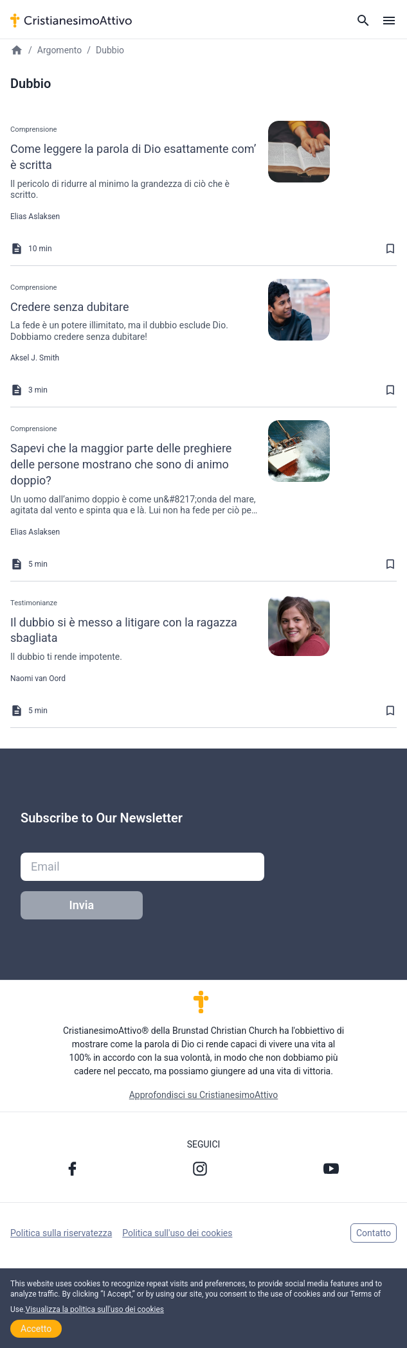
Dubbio (110, 50)
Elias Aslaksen (35, 216)
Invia (82, 905)
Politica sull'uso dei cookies (177, 1233)
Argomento (59, 50)
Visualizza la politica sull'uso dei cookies (95, 1309)
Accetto (36, 1329)
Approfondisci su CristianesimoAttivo (203, 1095)
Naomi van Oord (38, 678)
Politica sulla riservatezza (61, 1233)
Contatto (373, 1233)
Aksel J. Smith (34, 357)
